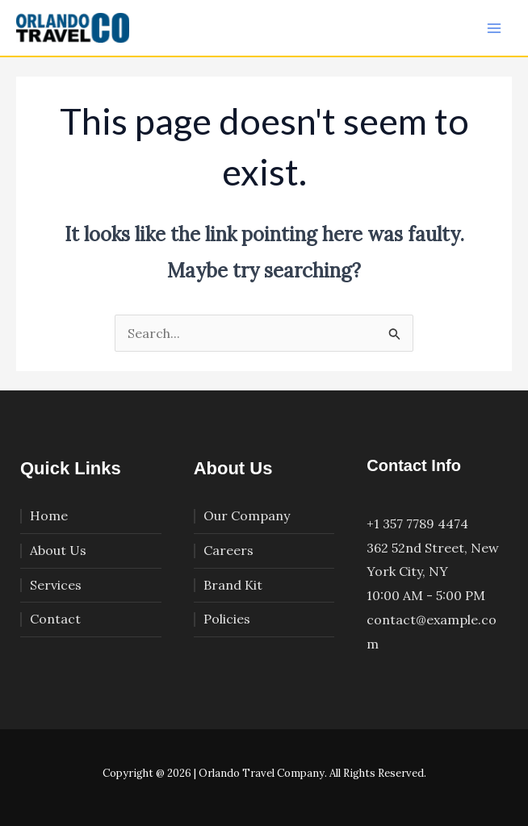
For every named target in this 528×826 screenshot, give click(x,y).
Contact (55, 619)
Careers (228, 550)
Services (56, 585)
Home (49, 515)
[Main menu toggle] (494, 28)
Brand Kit (232, 585)
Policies (226, 619)
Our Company (246, 515)
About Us (58, 550)
